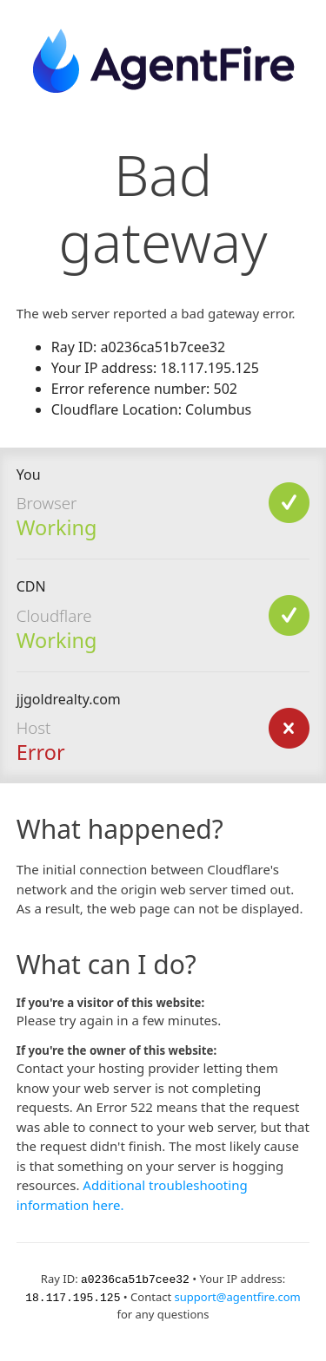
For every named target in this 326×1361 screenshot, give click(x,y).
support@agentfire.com (238, 1296)
